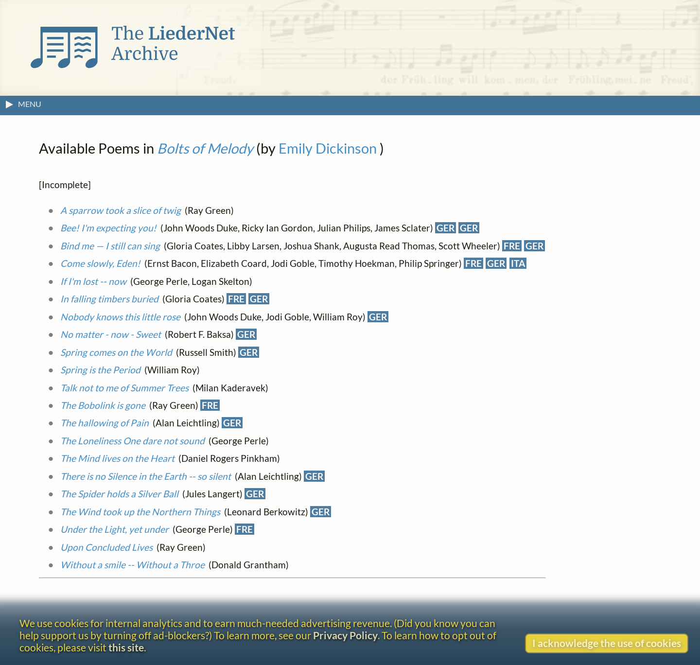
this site (126, 647)
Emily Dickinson (328, 148)
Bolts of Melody (205, 148)
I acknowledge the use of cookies (606, 643)
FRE (512, 245)
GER (446, 227)
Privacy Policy (345, 635)
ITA (518, 263)
